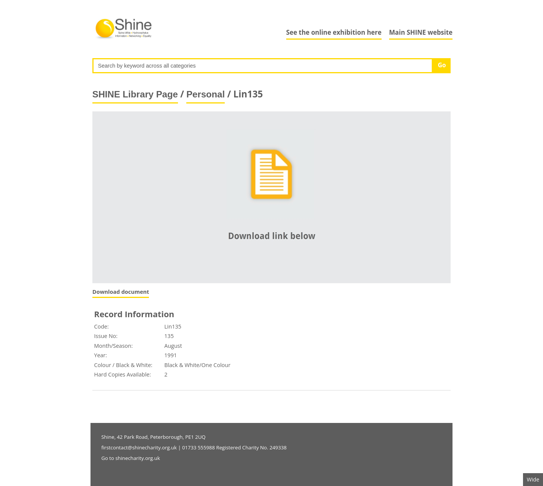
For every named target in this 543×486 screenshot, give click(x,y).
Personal (205, 94)
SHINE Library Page (135, 94)
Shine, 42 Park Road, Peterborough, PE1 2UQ (153, 437)
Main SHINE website (420, 32)
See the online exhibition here (334, 32)
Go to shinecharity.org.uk (130, 458)
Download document (120, 291)
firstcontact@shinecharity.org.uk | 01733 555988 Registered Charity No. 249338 (194, 447)
